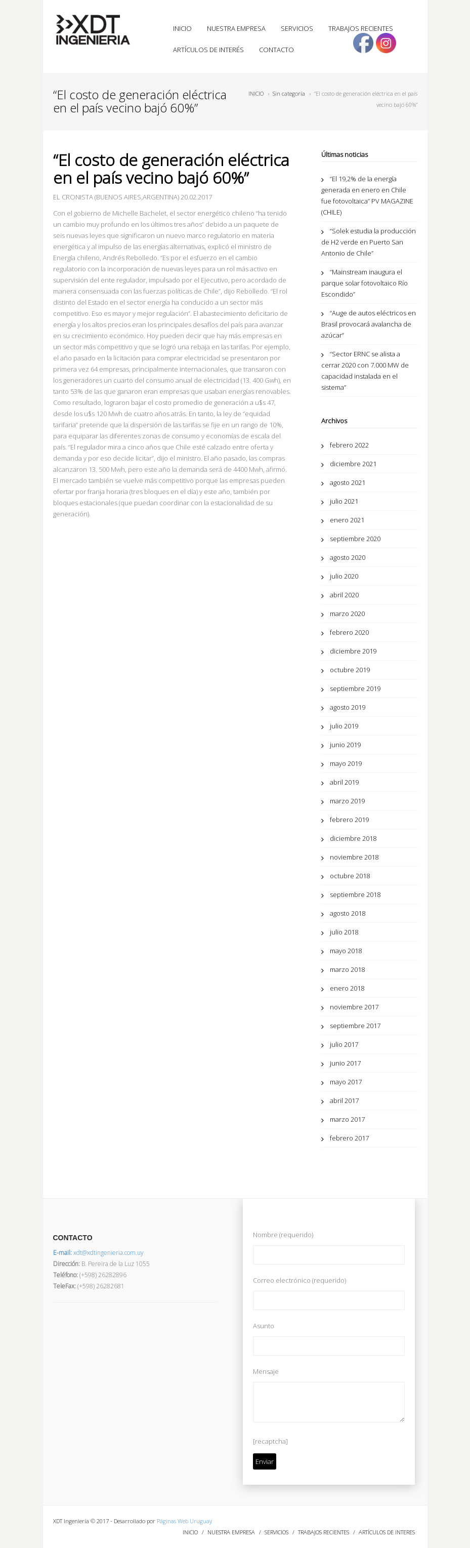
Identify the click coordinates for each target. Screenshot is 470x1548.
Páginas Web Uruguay (184, 1521)
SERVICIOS (297, 28)
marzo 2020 (347, 613)
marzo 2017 (347, 1119)
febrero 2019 (349, 819)
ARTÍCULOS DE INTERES (387, 1532)
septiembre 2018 (355, 894)
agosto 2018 (347, 913)
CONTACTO (276, 49)
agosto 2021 (347, 482)
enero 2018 (347, 988)
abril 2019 (344, 782)
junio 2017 (345, 1063)
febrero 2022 (349, 445)
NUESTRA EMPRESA (236, 28)
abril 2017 (344, 1100)
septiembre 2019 (355, 688)
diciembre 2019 (353, 651)
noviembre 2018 (354, 857)
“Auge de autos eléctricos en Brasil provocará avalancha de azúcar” (368, 324)
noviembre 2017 (354, 1006)
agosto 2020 (347, 557)
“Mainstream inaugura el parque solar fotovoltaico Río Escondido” (364, 283)
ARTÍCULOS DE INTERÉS (208, 49)
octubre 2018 (350, 875)
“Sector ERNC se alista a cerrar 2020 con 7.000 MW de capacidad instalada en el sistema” (365, 370)
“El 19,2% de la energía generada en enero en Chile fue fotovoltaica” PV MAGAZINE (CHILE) (367, 195)
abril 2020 (344, 594)
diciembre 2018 (353, 838)
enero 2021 (347, 519)
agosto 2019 (347, 707)
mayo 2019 (346, 763)
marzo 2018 (347, 969)
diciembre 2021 (353, 463)
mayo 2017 (346, 1081)
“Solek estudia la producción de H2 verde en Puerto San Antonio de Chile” (368, 242)
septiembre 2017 (355, 1025)
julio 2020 (344, 576)
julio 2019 (344, 725)
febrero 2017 (349, 1138)
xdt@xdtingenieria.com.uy (98, 1252)
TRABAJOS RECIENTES (360, 28)
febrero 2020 (349, 632)
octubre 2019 (350, 669)
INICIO (182, 28)
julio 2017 (344, 1044)
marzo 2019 (347, 800)
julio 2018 (344, 931)
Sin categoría (289, 93)
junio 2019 (345, 744)
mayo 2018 (346, 950)
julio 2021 (344, 501)
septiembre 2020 (355, 538)
